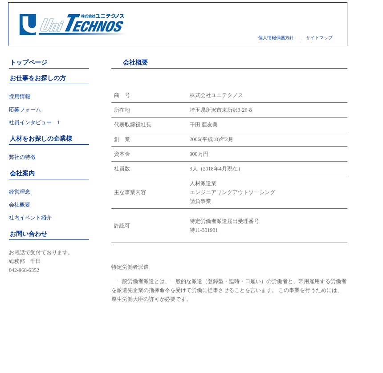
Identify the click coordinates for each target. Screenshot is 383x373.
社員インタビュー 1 (34, 122)
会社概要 (19, 205)
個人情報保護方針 (276, 37)
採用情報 (19, 96)
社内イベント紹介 (30, 218)
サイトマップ (319, 37)
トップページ (28, 62)
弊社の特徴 (22, 157)
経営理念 (19, 192)
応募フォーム (25, 109)
